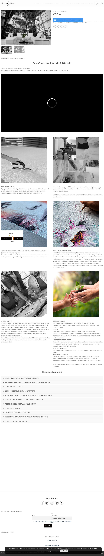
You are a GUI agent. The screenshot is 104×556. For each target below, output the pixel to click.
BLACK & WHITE (62, 11)
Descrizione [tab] (5, 58)
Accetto (64, 550)
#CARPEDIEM (61, 22)
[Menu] (97, 3)
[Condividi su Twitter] (57, 26)
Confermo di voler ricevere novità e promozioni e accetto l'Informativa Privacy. (53, 522)
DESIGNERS (57, 3)
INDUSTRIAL (69, 22)
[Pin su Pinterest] (63, 26)
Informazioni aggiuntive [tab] (17, 58)
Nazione (54, 515)
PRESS (82, 3)
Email (33, 515)
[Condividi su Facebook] (54, 26)
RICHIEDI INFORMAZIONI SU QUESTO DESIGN (69, 20)
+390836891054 (52, 540)
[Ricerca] (102, 3)
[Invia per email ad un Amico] (60, 26)
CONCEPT (42, 3)
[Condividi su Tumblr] (66, 26)
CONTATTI (87, 3)
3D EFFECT (75, 22)
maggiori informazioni (53, 551)
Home (55, 11)
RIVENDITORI (75, 3)
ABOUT (37, 3)
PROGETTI (68, 3)
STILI (62, 3)
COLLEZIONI (49, 3)
